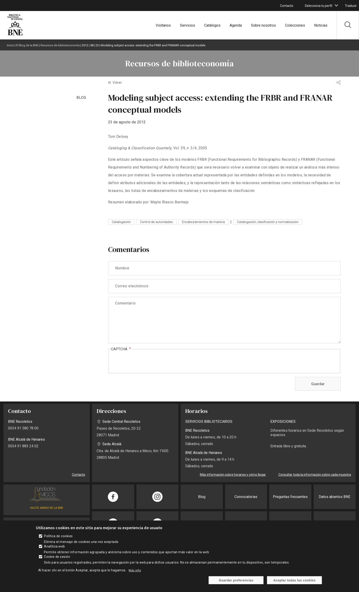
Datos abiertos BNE (334, 497)
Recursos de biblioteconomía (60, 45)
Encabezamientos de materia (203, 222)
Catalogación (121, 222)
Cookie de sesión (57, 557)
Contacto (286, 6)
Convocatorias (245, 497)
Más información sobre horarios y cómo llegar (233, 474)
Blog (201, 497)
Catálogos (212, 25)
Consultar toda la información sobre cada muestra (314, 474)
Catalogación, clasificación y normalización (268, 222)
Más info (135, 570)
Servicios (187, 25)
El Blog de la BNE (27, 45)
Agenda (236, 25)
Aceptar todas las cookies (294, 580)
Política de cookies (58, 536)
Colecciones (295, 25)
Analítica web (54, 546)
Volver (117, 82)
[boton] (336, 5)
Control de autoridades (156, 222)
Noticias (320, 25)
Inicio (10, 45)
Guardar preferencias (236, 580)
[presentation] (146, 361)
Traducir (351, 6)
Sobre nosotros (263, 25)
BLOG (81, 97)
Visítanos (163, 25)
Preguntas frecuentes (290, 497)
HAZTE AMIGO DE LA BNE (46, 507)
